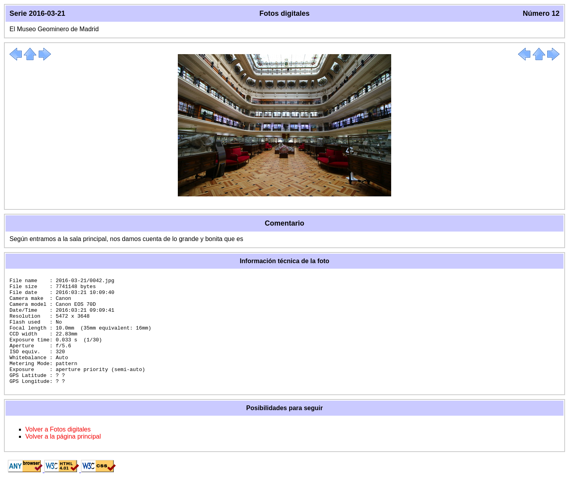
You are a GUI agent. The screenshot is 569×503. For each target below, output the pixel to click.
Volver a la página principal (63, 457)
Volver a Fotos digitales (57, 450)
